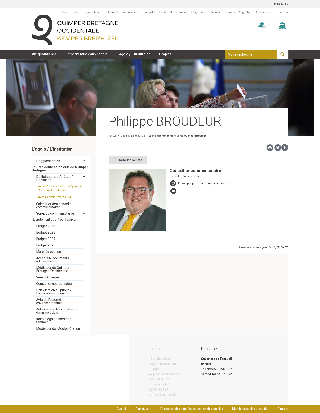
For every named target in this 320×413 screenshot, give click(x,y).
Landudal (165, 12)
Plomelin (216, 12)
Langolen (150, 12)
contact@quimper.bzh (163, 394)
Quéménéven (264, 12)
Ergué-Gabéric (93, 12)
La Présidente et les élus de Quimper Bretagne (177, 135)
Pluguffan (245, 12)
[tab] (61, 161)
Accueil (112, 135)
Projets (165, 54)
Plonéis (230, 12)
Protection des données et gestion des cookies (191, 408)
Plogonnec (198, 12)
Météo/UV (263, 35)
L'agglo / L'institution (133, 54)
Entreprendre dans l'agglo (87, 54)
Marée (282, 35)
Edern (77, 12)
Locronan (181, 12)
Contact (282, 408)
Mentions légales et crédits (250, 408)
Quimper (282, 12)
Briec (65, 12)
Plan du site (143, 408)
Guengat (112, 12)
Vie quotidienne (44, 54)
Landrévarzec (131, 12)
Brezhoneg (281, 4)
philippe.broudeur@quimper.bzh (207, 183)
